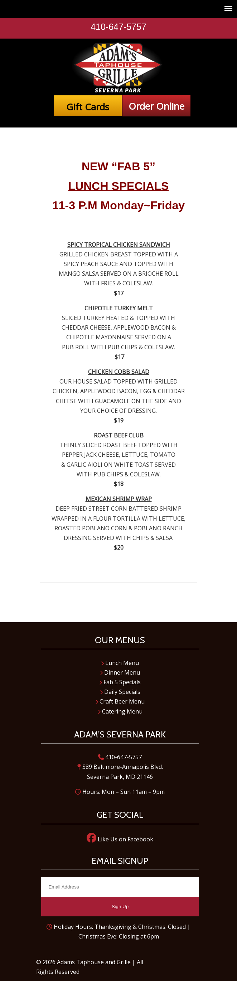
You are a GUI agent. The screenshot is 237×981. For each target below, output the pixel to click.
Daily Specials (120, 692)
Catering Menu (120, 711)
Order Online (156, 106)
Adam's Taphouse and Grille (118, 67)
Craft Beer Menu (120, 701)
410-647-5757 (118, 27)
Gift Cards (87, 106)
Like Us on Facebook (120, 839)
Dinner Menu (120, 672)
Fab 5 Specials (120, 682)
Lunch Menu (120, 663)
